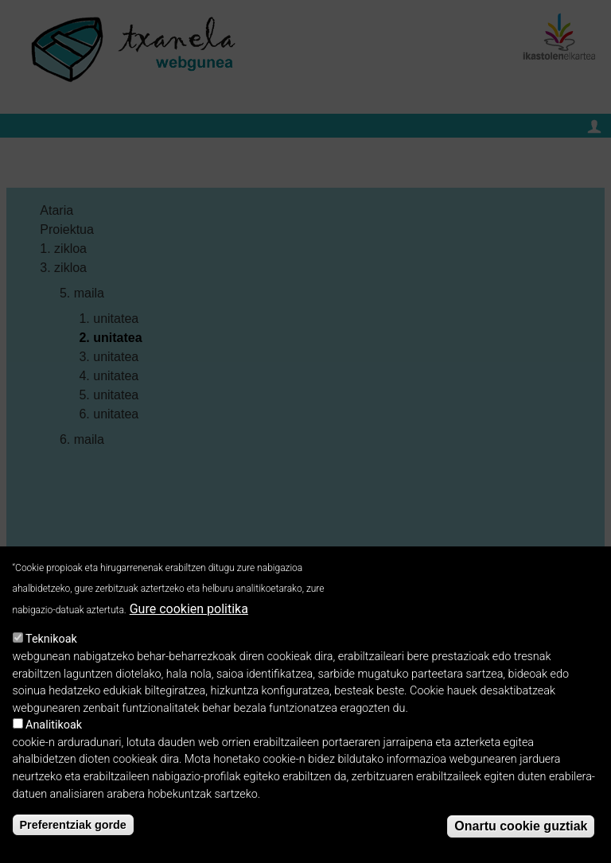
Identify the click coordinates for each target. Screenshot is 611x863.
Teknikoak (51, 647)
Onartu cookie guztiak (520, 834)
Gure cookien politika (189, 616)
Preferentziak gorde (73, 832)
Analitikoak (53, 733)
